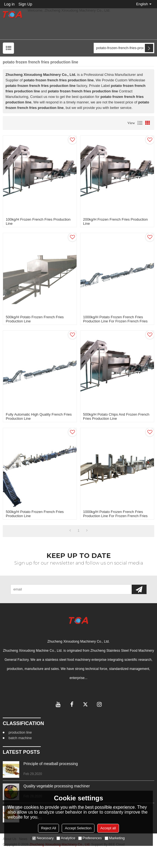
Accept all (108, 828)
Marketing (115, 838)
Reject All (48, 828)
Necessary (42, 838)
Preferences (90, 838)
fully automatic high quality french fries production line (39, 416)
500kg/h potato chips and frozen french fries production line (116, 416)
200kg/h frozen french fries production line (115, 221)
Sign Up (25, 4)
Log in (9, 4)
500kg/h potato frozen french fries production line (35, 319)
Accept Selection (78, 828)
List (140, 123)
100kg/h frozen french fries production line (38, 221)
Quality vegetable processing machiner (56, 786)
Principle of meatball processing (50, 763)
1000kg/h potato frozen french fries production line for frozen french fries (115, 319)
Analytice (65, 838)
